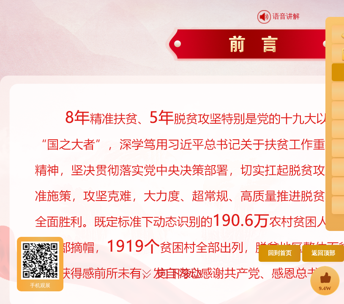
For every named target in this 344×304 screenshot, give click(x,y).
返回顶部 (323, 253)
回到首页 (280, 253)
